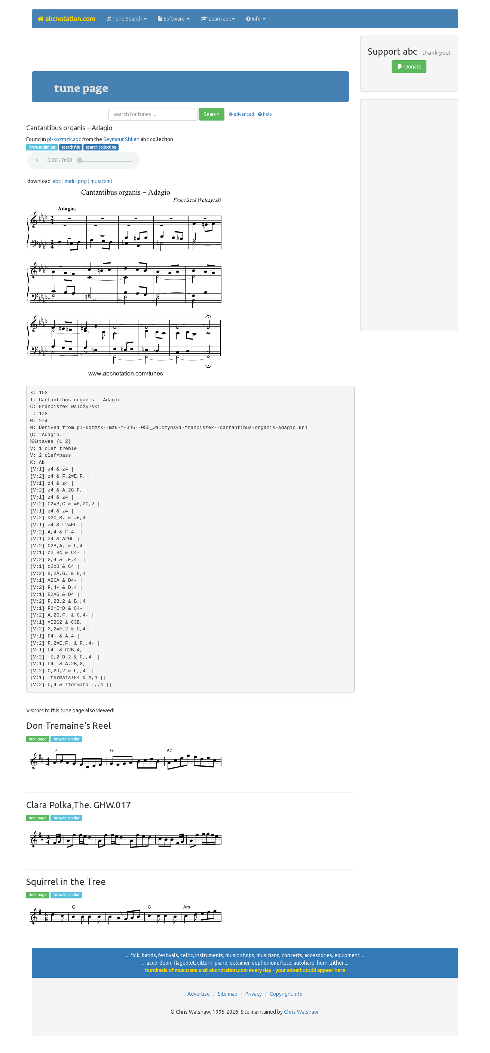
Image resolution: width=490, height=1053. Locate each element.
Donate (409, 67)
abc (57, 181)
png (82, 181)
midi (69, 181)
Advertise (198, 994)
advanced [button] (241, 114)
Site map (228, 994)
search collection (101, 147)
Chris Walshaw (301, 1012)
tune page (37, 739)
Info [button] (256, 19)
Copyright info (286, 994)
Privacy (253, 994)
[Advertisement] (190, 52)
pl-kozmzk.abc (64, 139)
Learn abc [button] (218, 19)
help (264, 114)
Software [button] (174, 19)
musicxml (101, 181)
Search (211, 114)
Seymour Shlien (121, 139)
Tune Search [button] (127, 19)
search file (70, 147)
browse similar (41, 147)
